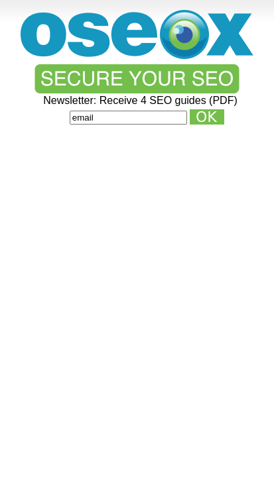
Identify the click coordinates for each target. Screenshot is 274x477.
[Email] (128, 118)
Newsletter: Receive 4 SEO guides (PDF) (140, 100)
